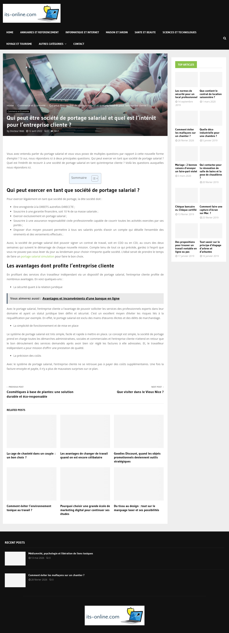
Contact (78, 44)
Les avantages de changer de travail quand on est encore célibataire (84, 455)
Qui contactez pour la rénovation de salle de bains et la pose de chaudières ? (211, 171)
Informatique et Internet (82, 32)
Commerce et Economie (18, 111)
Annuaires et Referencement (39, 32)
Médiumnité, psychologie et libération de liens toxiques (60, 553)
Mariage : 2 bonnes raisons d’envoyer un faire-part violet (186, 168)
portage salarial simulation (37, 256)
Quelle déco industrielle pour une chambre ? (210, 133)
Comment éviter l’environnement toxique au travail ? (29, 508)
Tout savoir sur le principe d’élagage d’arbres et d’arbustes (210, 246)
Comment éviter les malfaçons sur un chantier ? (185, 133)
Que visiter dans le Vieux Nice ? (140, 392)
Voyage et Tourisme (19, 44)
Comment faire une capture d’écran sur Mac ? (211, 210)
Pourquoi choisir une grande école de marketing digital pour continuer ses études (85, 510)
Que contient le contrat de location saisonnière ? (211, 94)
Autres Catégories (51, 44)
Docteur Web (17, 131)
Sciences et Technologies (180, 32)
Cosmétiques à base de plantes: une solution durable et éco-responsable (40, 394)
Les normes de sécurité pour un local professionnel (186, 94)
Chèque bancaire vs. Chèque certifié (186, 208)
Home (9, 32)
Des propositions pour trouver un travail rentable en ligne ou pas (186, 246)
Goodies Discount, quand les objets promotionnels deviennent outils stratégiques (137, 457)
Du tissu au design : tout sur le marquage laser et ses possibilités (136, 508)
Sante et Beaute (145, 32)
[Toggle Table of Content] (93, 178)
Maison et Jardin (117, 32)
